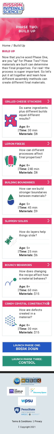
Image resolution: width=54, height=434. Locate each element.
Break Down (27, 347)
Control (27, 361)
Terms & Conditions (22, 421)
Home (6, 45)
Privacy (38, 421)
